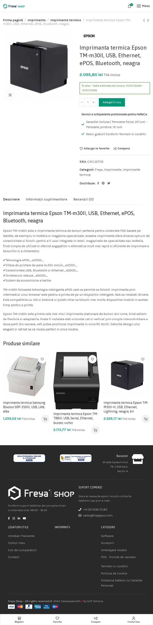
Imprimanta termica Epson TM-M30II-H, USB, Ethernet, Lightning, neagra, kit (126, 407)
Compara (124, 148)
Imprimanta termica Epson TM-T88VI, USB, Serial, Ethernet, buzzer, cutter (75, 418)
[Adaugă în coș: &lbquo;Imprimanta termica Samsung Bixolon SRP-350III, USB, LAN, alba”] (45, 419)
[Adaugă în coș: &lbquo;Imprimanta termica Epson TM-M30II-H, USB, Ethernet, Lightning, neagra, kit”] (146, 419)
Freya (98, 169)
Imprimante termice (65, 20)
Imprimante (36, 20)
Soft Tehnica (95, 601)
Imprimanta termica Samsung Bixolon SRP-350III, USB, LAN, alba (24, 407)
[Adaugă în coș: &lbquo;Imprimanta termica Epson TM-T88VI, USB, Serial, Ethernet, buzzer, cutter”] (95, 430)
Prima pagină (13, 20)
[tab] (11, 199)
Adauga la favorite (96, 148)
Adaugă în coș (112, 102)
